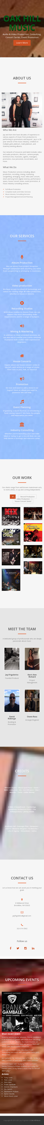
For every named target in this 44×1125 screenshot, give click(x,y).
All (13, 497)
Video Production (23, 499)
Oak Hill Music (35, 1120)
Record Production (27, 497)
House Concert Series (23, 501)
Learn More (22, 42)
